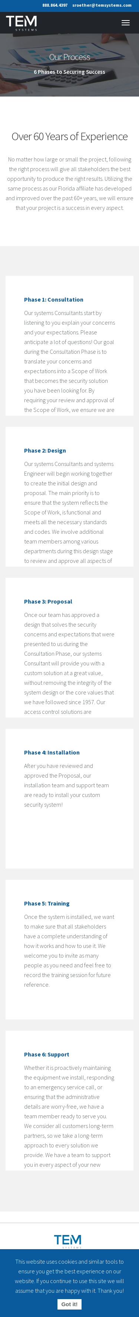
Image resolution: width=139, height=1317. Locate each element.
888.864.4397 (54, 5)
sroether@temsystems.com (102, 5)
